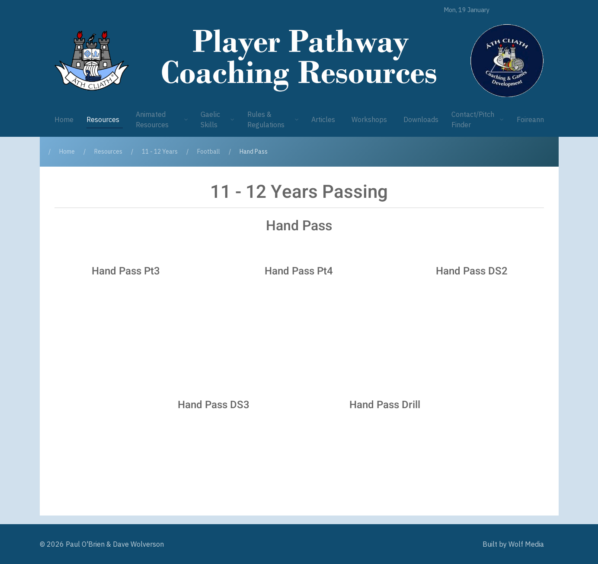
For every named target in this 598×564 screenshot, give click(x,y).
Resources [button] (102, 119)
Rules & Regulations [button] (273, 119)
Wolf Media (526, 544)
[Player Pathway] (91, 60)
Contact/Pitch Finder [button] (477, 119)
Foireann (530, 119)
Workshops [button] (369, 119)
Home (64, 119)
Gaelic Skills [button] (217, 119)
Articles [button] (323, 119)
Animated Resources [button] (162, 119)
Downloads (420, 119)
